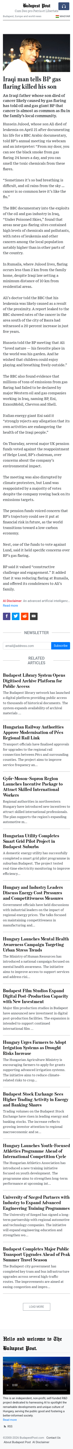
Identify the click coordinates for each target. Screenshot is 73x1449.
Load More (36, 1306)
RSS (7, 1426)
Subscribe (61, 646)
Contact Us (53, 1437)
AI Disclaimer (40, 1442)
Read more (10, 605)
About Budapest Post (17, 1442)
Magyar (62, 16)
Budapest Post (36, 5)
